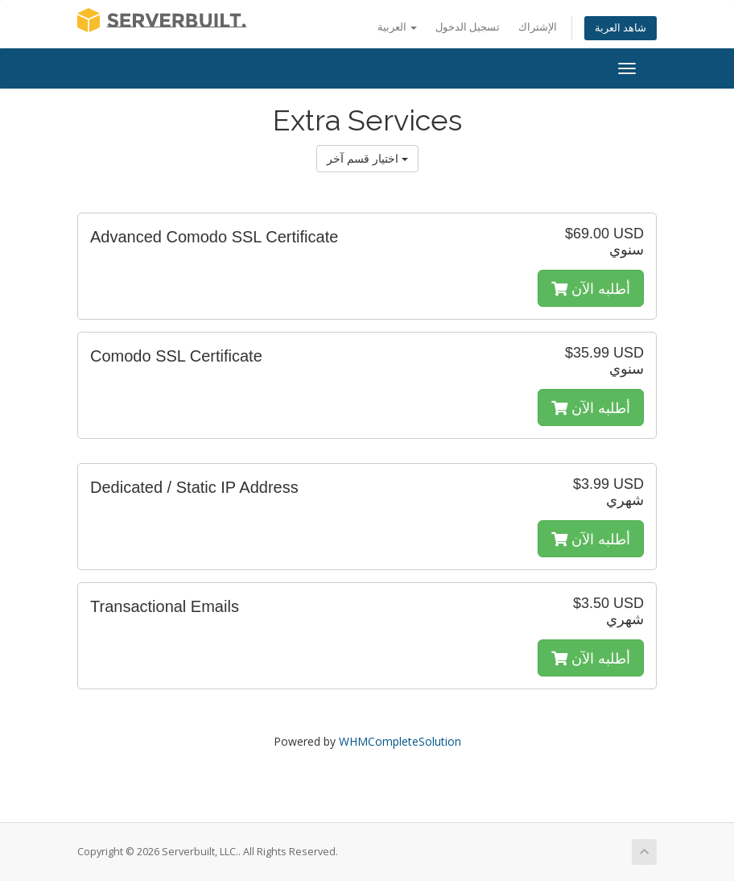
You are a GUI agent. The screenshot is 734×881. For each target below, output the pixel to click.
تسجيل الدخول (467, 27)
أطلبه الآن (590, 288)
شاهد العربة (620, 28)
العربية (397, 27)
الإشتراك (537, 27)
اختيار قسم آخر (367, 158)
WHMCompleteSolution (400, 741)
